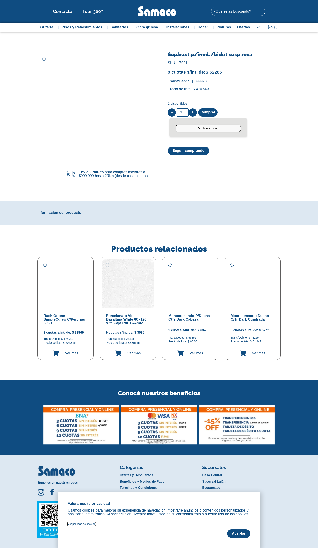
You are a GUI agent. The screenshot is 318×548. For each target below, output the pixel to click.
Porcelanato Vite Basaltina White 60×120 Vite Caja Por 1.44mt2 (126, 319)
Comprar (208, 112)
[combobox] (238, 11)
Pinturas (223, 27)
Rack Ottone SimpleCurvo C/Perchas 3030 (64, 319)
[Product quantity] (183, 112)
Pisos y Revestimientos (82, 27)
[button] (40, 421)
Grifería (47, 27)
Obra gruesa (148, 27)
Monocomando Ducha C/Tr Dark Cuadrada (250, 317)
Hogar (204, 27)
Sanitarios (120, 27)
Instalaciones (178, 27)
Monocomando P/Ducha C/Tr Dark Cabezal (189, 317)
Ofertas (243, 27)
